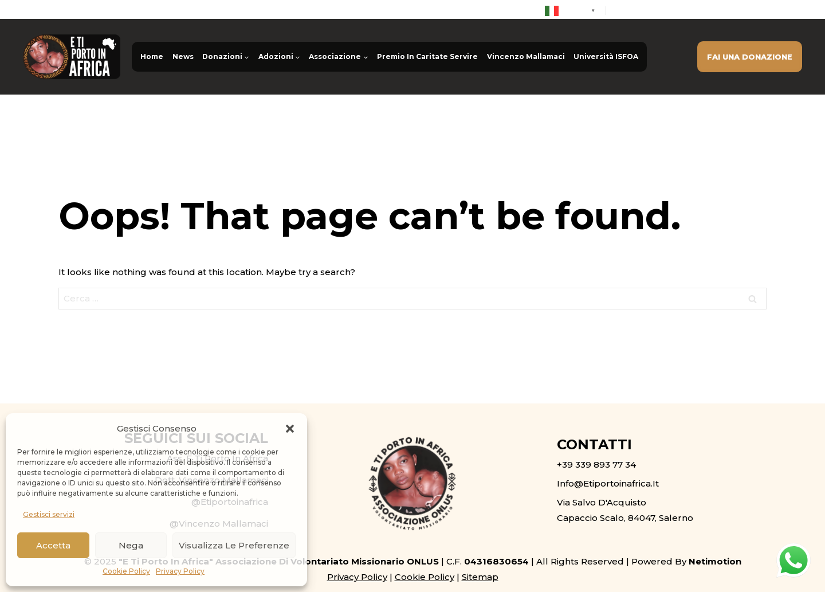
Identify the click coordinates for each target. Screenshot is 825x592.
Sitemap (480, 576)
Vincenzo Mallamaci (526, 56)
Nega (131, 545)
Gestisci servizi (48, 514)
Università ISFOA (605, 56)
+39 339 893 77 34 (655, 10)
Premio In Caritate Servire (427, 56)
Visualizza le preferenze (234, 545)
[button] (290, 428)
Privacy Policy (180, 571)
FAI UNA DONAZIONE (749, 56)
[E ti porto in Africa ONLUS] (71, 57)
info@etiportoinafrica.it (754, 10)
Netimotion (715, 561)
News (183, 56)
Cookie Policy (126, 571)
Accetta (53, 545)
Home (151, 56)
